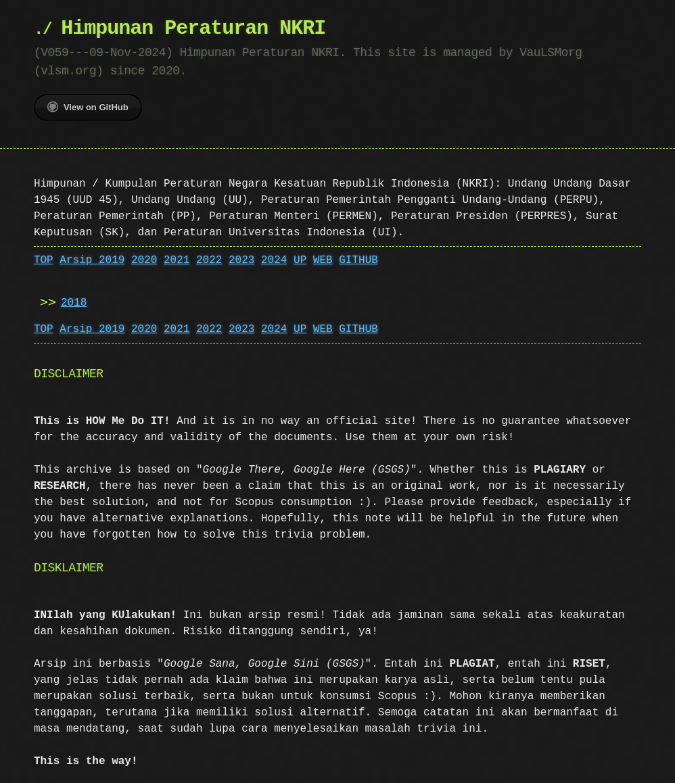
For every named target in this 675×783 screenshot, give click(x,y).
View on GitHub (88, 106)
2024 (274, 260)
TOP (43, 260)
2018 (74, 302)
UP (300, 260)
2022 (209, 260)
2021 (176, 260)
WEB (323, 260)
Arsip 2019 (92, 260)
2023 (241, 260)
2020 (144, 260)
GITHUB (358, 260)
